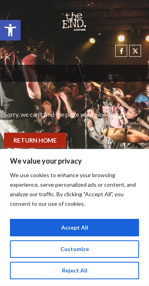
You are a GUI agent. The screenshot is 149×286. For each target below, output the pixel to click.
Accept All (74, 227)
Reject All (74, 270)
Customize (74, 248)
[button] (10, 30)
